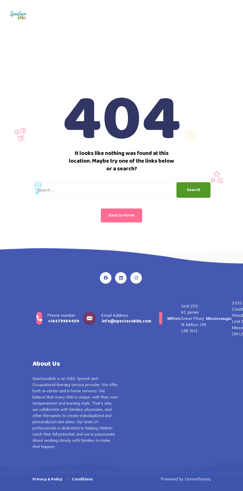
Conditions (82, 479)
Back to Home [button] (121, 215)
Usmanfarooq (197, 478)
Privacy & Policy (47, 479)
